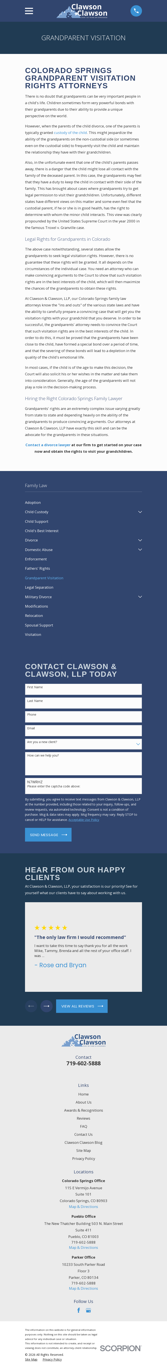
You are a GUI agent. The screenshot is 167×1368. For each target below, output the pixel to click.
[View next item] (48, 1006)
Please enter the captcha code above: (53, 786)
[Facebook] (78, 1310)
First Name (35, 687)
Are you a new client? (42, 742)
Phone (31, 715)
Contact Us (83, 1134)
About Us (84, 1102)
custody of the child (70, 132)
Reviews (83, 1118)
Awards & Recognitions (83, 1110)
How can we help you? (43, 755)
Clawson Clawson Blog (83, 1142)
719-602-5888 (83, 1063)
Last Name (35, 701)
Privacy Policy (83, 1158)
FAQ (83, 1126)
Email (31, 728)
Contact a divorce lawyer (47, 444)
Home (83, 1094)
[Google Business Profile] (88, 1310)
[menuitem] (83, 502)
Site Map (83, 1150)
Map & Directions (83, 1206)
